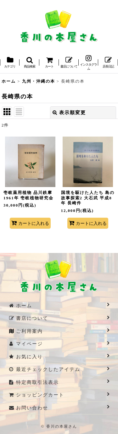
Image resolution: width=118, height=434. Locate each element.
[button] (29, 63)
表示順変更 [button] (69, 112)
